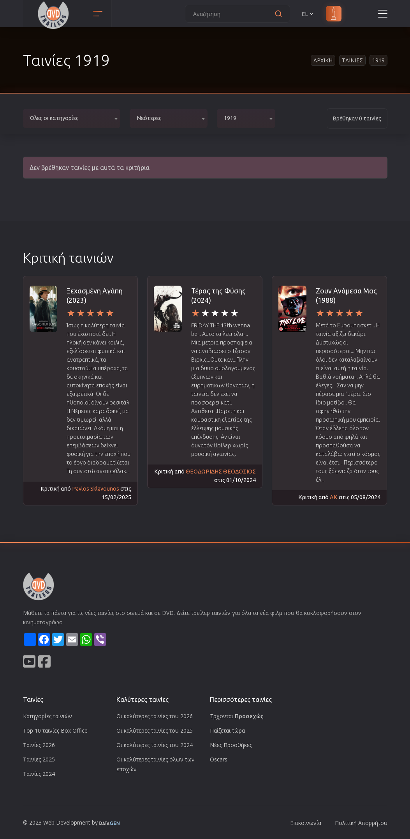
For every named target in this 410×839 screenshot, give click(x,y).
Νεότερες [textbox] (149, 118)
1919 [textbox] (230, 118)
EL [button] (308, 14)
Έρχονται (237, 716)
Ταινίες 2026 (39, 745)
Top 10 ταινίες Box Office (55, 730)
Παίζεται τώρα (227, 730)
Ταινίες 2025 (39, 759)
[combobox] (71, 118)
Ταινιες (352, 60)
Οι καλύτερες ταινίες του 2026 (154, 716)
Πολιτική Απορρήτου (361, 823)
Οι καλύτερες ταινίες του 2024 (154, 745)
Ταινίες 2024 (39, 773)
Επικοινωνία (305, 823)
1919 (378, 60)
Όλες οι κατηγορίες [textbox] (54, 118)
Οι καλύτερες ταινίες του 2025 (154, 730)
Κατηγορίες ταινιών (47, 716)
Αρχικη (323, 60)
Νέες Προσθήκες (231, 745)
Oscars (218, 759)
